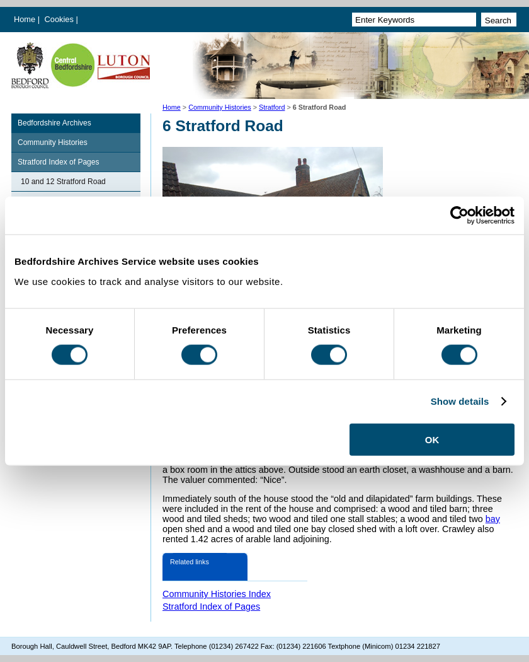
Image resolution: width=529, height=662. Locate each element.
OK (432, 439)
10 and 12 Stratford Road (63, 181)
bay (493, 519)
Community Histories (219, 107)
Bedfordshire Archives (54, 123)
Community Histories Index (216, 594)
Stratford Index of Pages (58, 162)
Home (24, 19)
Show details (460, 401)
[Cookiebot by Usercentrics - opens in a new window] (459, 215)
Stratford (272, 107)
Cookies (60, 19)
